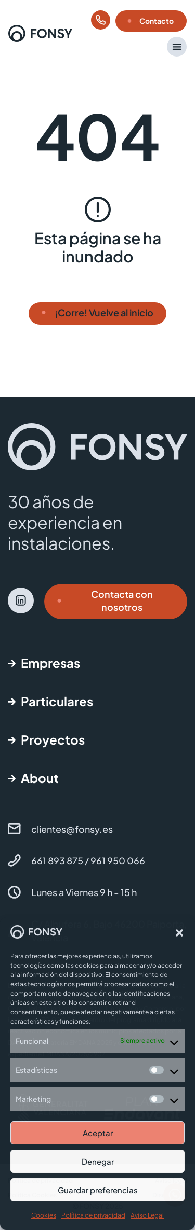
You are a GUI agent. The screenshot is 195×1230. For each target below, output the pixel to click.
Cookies (43, 1215)
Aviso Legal (147, 1215)
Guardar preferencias (98, 1190)
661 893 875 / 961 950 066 (88, 860)
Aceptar (98, 1133)
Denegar (98, 1161)
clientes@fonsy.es (72, 829)
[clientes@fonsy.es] (14, 828)
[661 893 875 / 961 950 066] (14, 860)
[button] (179, 933)
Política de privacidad (93, 1215)
